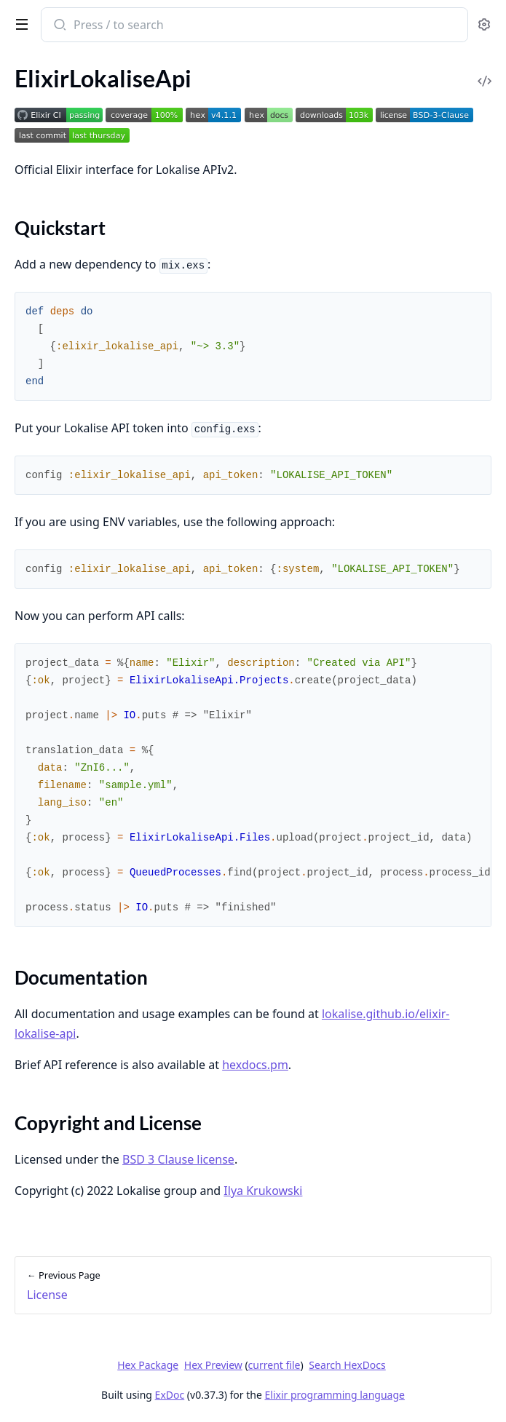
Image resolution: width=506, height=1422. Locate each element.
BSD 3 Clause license (178, 1159)
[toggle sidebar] (19, 23)
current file (274, 1365)
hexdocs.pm (255, 1065)
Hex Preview (213, 1365)
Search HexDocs (347, 1365)
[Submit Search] (59, 26)
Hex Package (147, 1365)
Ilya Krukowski (263, 1191)
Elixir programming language (335, 1395)
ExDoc (170, 1395)
